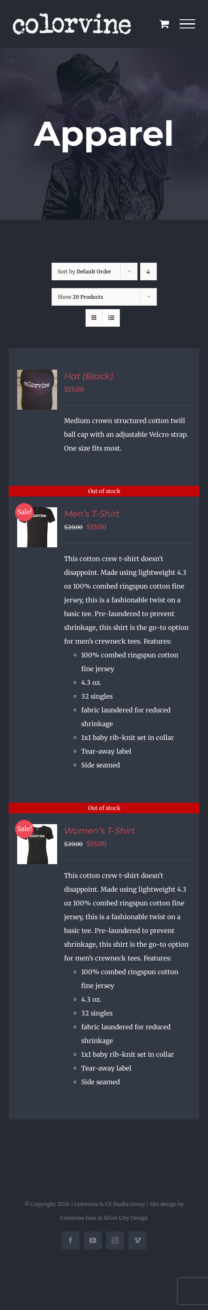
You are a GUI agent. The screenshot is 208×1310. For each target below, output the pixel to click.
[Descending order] (148, 271)
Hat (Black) (88, 376)
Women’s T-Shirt (99, 830)
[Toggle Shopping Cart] (164, 23)
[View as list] (111, 318)
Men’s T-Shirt (91, 514)
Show (80, 297)
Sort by (84, 271)
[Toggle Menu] (187, 24)
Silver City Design (126, 1218)
